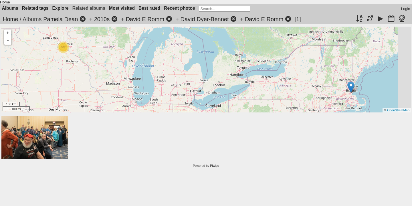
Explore (60, 8)
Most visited (122, 8)
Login (405, 9)
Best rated (149, 8)
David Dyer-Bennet (205, 19)
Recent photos (179, 8)
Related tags (35, 8)
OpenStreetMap (398, 110)
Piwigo (214, 165)
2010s (102, 19)
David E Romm (145, 19)
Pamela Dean (60, 19)
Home (5, 2)
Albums (10, 8)
